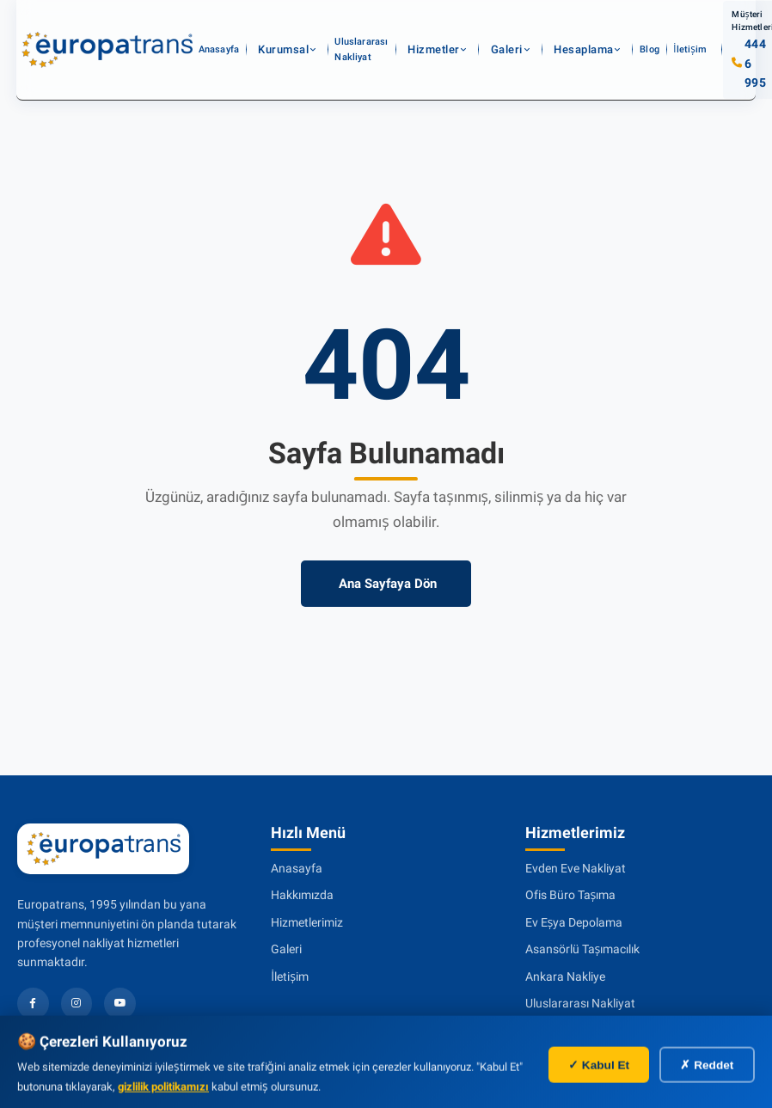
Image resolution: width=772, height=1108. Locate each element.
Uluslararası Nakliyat (368, 29)
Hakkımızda (302, 895)
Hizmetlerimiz (307, 922)
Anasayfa (236, 29)
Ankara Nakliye (565, 976)
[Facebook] (33, 1003)
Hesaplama (548, 29)
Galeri (493, 29)
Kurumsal (285, 29)
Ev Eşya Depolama (574, 922)
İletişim (633, 29)
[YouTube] (121, 1003)
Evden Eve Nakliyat (575, 868)
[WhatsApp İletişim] (725, 1061)
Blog (598, 29)
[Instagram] (77, 1003)
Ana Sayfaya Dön (386, 583)
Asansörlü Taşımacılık (582, 949)
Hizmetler (442, 29)
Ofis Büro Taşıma (570, 895)
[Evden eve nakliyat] (107, 30)
